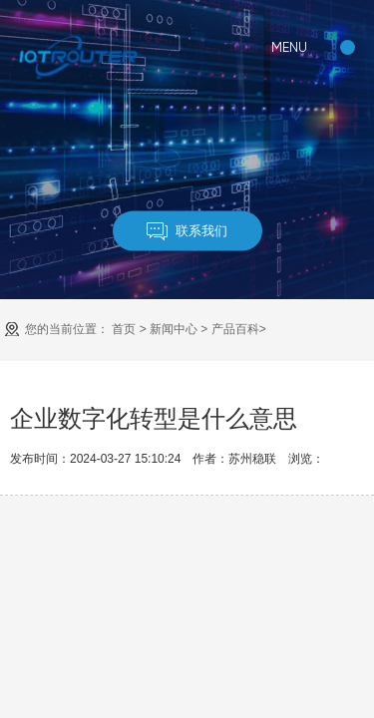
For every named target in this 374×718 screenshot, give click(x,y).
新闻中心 (173, 329)
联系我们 (187, 230)
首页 (124, 329)
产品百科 (235, 329)
